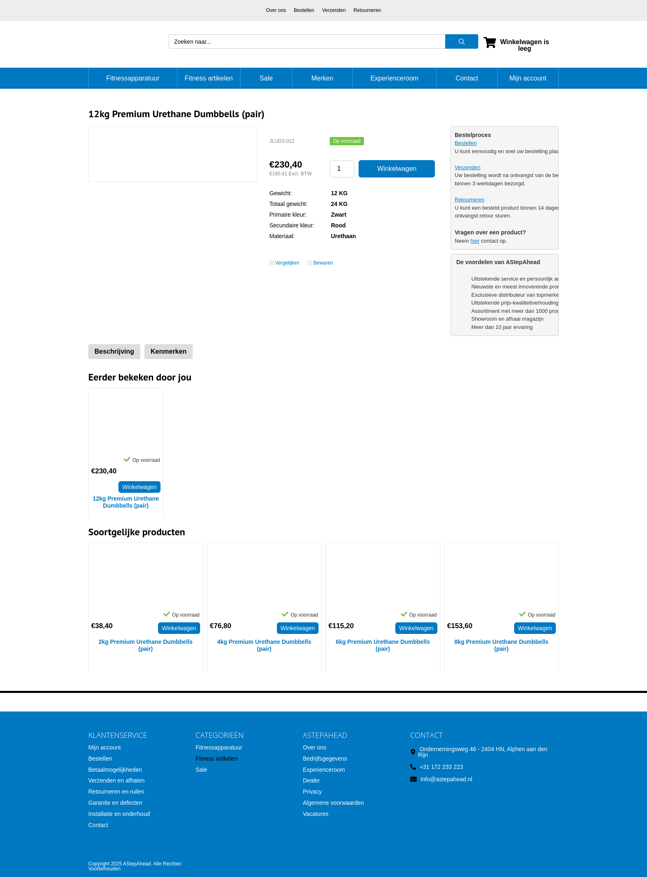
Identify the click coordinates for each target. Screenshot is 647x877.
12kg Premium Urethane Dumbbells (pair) (126, 502)
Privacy (312, 791)
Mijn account (527, 78)
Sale (266, 78)
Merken (322, 78)
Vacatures (315, 814)
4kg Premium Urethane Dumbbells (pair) (264, 645)
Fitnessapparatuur (133, 78)
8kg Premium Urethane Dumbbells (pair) (501, 645)
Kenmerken (169, 351)
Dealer (311, 780)
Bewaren (323, 263)
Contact (467, 78)
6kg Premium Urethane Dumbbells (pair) (383, 645)
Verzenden (333, 10)
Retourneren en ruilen (116, 791)
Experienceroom (395, 78)
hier (474, 241)
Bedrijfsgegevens (325, 758)
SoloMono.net (541, 864)
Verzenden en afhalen (116, 780)
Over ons (276, 10)
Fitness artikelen (209, 78)
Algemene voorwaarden (333, 802)
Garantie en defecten (115, 802)
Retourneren (367, 10)
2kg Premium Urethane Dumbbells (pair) (146, 645)
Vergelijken (287, 263)
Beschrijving (114, 351)
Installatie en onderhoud (119, 814)
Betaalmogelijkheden (115, 769)
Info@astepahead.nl (446, 779)
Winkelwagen (396, 168)
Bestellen (304, 10)
